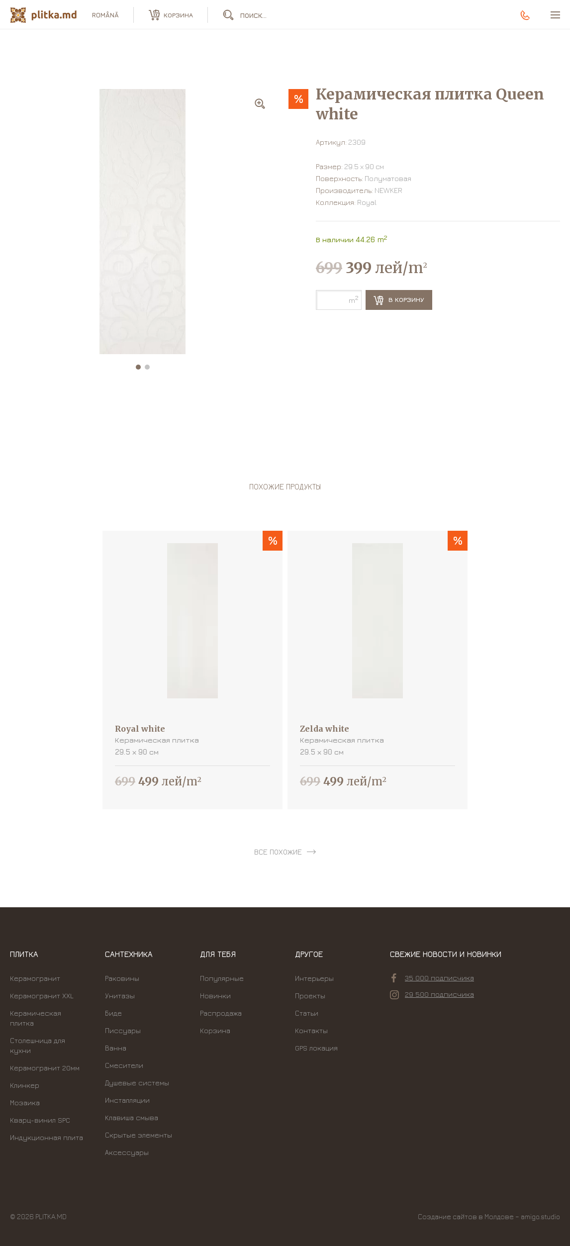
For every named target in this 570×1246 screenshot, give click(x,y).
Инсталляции (127, 1100)
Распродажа (221, 1013)
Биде (113, 1013)
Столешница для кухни (37, 1045)
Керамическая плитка (35, 1018)
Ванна (115, 1048)
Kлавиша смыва (131, 1117)
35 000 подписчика (432, 977)
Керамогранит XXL (42, 995)
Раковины (122, 978)
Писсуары (123, 1030)
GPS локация (316, 1048)
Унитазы (120, 995)
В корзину (399, 300)
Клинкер (24, 1085)
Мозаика (25, 1102)
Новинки (215, 995)
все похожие (278, 852)
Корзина (215, 1030)
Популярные (222, 978)
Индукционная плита (46, 1137)
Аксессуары (127, 1152)
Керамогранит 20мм (45, 1067)
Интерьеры (314, 978)
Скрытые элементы (138, 1135)
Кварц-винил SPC (40, 1120)
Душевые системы (137, 1082)
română (105, 15)
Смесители (124, 1065)
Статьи (306, 1013)
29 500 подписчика (432, 994)
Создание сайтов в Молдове (466, 1216)
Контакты (311, 1030)
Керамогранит (35, 978)
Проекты (310, 995)
